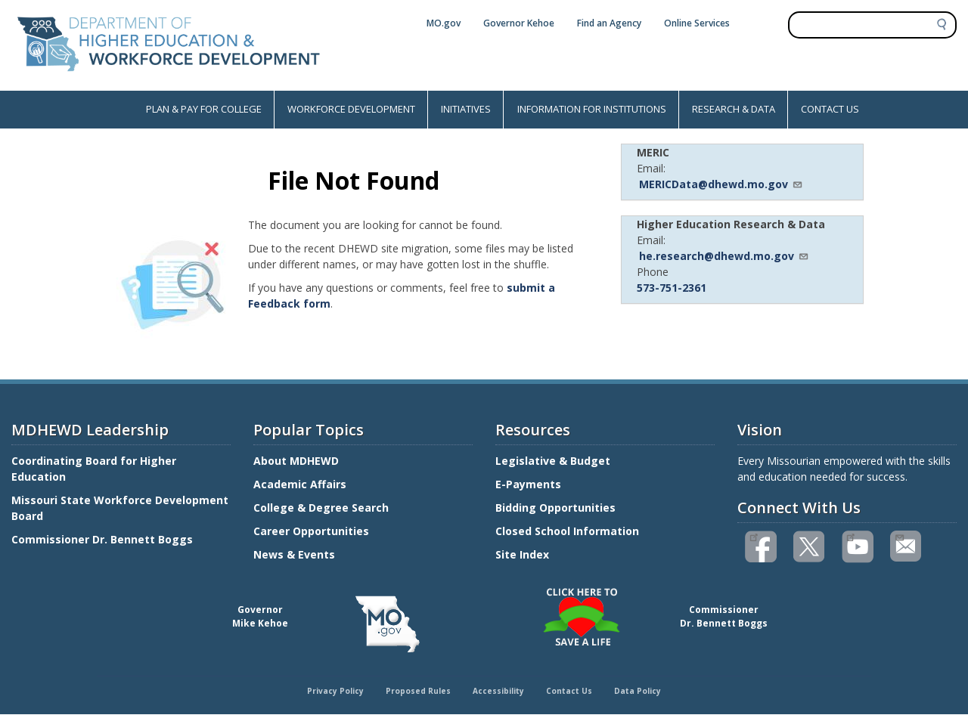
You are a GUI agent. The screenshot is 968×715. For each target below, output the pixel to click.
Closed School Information (567, 531)
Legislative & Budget (554, 460)
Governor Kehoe (518, 23)
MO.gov (444, 23)
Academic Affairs (301, 484)
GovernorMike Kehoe (260, 616)
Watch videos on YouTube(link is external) (850, 536)
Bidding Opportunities (557, 507)
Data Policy (637, 691)
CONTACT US (830, 109)
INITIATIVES (466, 109)
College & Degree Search (322, 507)
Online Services (697, 23)
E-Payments (528, 484)
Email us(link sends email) (898, 536)
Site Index (523, 554)
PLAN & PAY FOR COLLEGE (204, 109)
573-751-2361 (671, 287)
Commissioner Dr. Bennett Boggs (102, 539)
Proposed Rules (418, 691)
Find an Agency (609, 23)
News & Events (294, 554)
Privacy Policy (335, 691)
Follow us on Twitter (810, 547)
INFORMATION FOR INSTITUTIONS (591, 109)
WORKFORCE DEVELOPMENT (351, 109)
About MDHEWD (296, 460)
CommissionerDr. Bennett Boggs (724, 616)
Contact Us (569, 691)
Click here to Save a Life (486, 590)
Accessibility (498, 691)
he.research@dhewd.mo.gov (724, 256)
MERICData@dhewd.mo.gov (721, 184)
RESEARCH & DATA (733, 109)
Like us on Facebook (753, 536)
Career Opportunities (311, 531)
